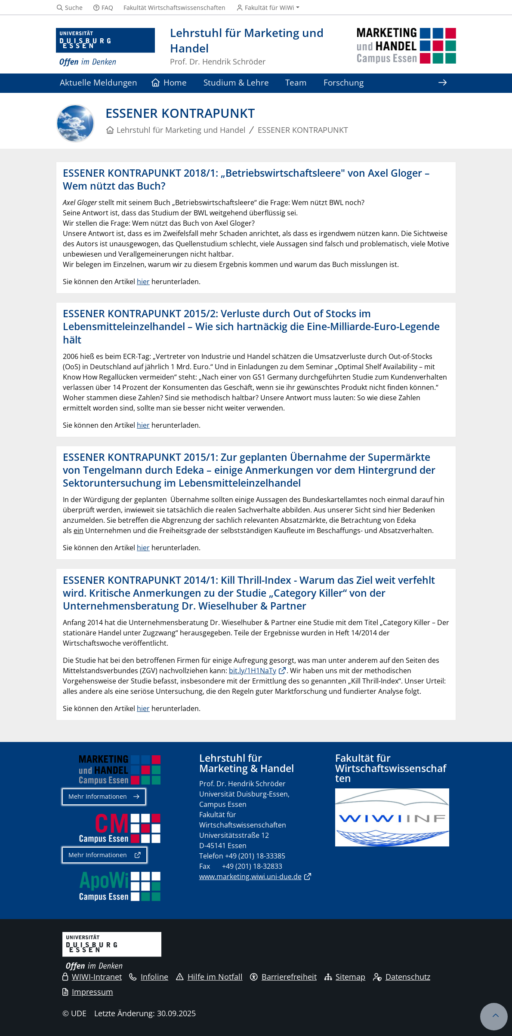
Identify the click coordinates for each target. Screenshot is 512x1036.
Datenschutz (401, 977)
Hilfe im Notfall (209, 977)
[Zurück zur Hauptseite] (406, 47)
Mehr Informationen (97, 796)
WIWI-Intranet (92, 977)
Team (296, 82)
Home (169, 82)
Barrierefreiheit (283, 977)
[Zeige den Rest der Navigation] (442, 83)
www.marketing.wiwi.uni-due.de (250, 876)
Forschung (344, 82)
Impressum (87, 992)
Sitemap (345, 977)
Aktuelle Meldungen (98, 82)
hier (143, 281)
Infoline (148, 977)
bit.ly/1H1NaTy (252, 670)
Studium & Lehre (236, 82)
